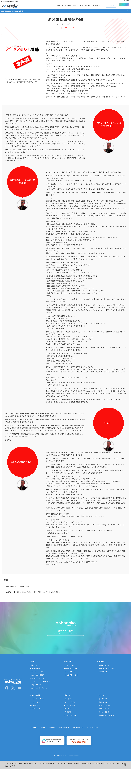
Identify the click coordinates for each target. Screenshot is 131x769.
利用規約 (50, 730)
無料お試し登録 (65, 633)
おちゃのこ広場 (104, 715)
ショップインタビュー (38, 702)
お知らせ (85, 4)
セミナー (68, 711)
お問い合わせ (103, 705)
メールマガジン (70, 705)
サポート (96, 4)
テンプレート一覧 (37, 674)
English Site (127, 0)
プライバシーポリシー (96, 730)
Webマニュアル (104, 711)
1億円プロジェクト (71, 671)
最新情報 (68, 702)
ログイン (112, 4)
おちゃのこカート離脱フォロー (41, 684)
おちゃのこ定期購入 (37, 678)
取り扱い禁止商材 (63, 730)
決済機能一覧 (35, 671)
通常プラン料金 (104, 668)
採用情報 (40, 730)
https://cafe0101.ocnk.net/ (65, 27)
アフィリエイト (70, 674)
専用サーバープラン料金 (107, 671)
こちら (12, 766)
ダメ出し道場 (35, 708)
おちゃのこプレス (37, 711)
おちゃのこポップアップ (39, 691)
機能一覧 (34, 668)
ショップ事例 (73, 4)
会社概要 (30, 730)
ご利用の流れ (103, 674)
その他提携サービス (71, 678)
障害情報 (68, 715)
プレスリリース (70, 708)
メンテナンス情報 (71, 718)
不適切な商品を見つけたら (107, 718)
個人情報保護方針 (79, 730)
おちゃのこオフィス (37, 681)
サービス (49, 4)
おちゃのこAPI (36, 688)
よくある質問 (103, 702)
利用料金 (60, 4)
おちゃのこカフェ (104, 708)
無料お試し (124, 4)
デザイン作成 (69, 668)
